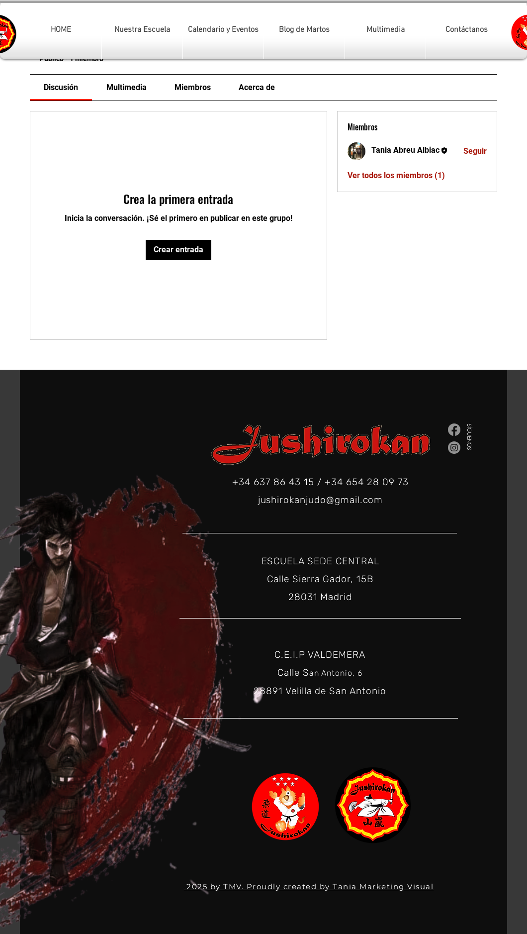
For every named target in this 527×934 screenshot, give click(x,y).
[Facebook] (454, 429)
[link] (61, 87)
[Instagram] (454, 447)
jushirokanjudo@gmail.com (320, 500)
